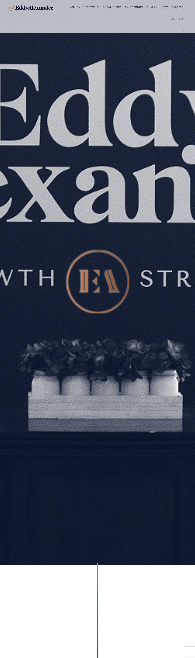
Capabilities (112, 7)
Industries (92, 7)
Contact (176, 19)
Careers (177, 7)
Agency (74, 7)
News (164, 7)
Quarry (152, 7)
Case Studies (134, 7)
